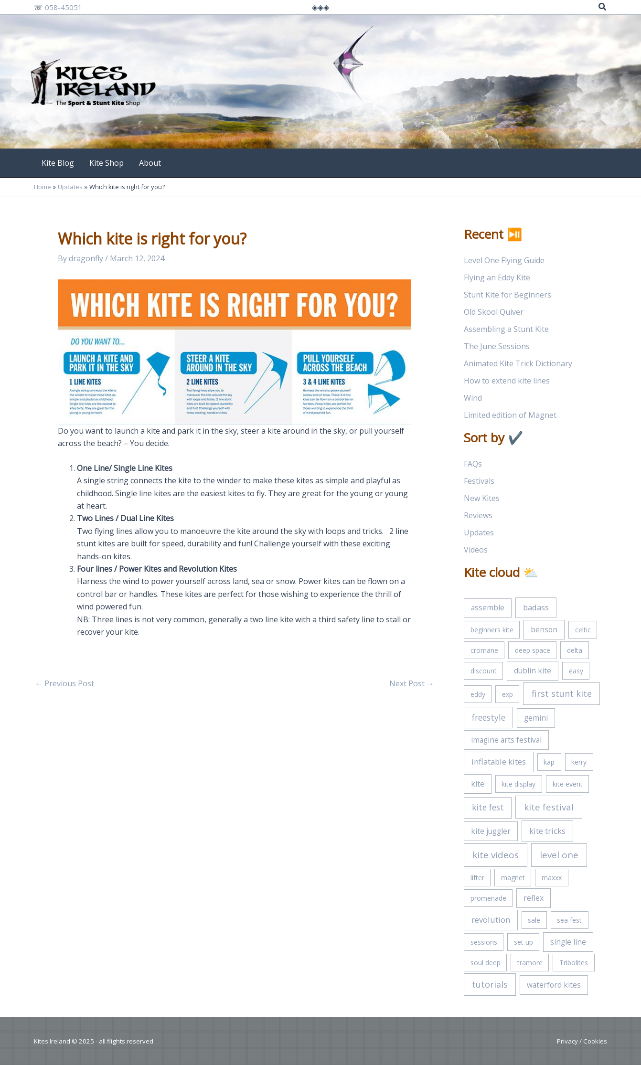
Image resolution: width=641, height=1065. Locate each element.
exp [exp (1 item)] (507, 694)
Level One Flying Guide (504, 260)
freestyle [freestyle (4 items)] (488, 717)
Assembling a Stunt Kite (506, 329)
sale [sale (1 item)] (534, 920)
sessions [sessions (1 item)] (483, 942)
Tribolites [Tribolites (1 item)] (573, 962)
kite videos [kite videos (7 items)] (495, 855)
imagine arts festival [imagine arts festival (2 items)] (506, 740)
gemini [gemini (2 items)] (536, 718)
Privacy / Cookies (582, 1041)
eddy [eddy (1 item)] (477, 694)
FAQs (473, 463)
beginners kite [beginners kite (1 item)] (491, 629)
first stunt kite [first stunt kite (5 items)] (562, 693)
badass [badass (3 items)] (536, 607)
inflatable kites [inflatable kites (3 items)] (498, 761)
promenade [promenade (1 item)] (488, 898)
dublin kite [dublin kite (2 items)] (532, 670)
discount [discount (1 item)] (483, 670)
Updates (479, 532)
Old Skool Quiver (493, 312)
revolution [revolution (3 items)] (490, 919)
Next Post (411, 683)
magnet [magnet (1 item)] (513, 877)
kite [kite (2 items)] (477, 783)
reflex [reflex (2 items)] (533, 898)
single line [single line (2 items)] (568, 942)
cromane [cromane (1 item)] (484, 650)
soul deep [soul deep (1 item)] (485, 962)
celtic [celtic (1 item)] (583, 629)
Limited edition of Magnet (510, 415)
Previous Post (64, 683)
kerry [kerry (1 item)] (579, 762)
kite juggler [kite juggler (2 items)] (491, 831)
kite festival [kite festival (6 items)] (549, 807)
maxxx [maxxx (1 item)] (552, 877)
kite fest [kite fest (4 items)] (488, 807)
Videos (476, 549)
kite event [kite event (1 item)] (568, 783)
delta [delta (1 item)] (574, 650)
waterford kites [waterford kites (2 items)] (554, 985)
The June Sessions (497, 346)
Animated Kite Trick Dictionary (518, 363)
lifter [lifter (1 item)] (477, 877)
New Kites (482, 498)
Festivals (479, 481)
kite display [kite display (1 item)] (518, 783)
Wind (473, 398)
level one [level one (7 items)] (559, 855)
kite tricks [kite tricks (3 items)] (547, 830)
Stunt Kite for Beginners (507, 294)
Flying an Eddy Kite (497, 277)
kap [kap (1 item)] (549, 762)
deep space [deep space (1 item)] (532, 650)
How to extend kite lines (507, 380)
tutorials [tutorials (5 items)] (490, 984)
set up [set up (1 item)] (523, 942)
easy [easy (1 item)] (576, 670)
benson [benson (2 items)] (544, 629)
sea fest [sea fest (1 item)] (569, 920)
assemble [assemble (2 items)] (487, 607)
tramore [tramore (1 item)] (530, 962)
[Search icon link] (602, 7)
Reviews (478, 515)
